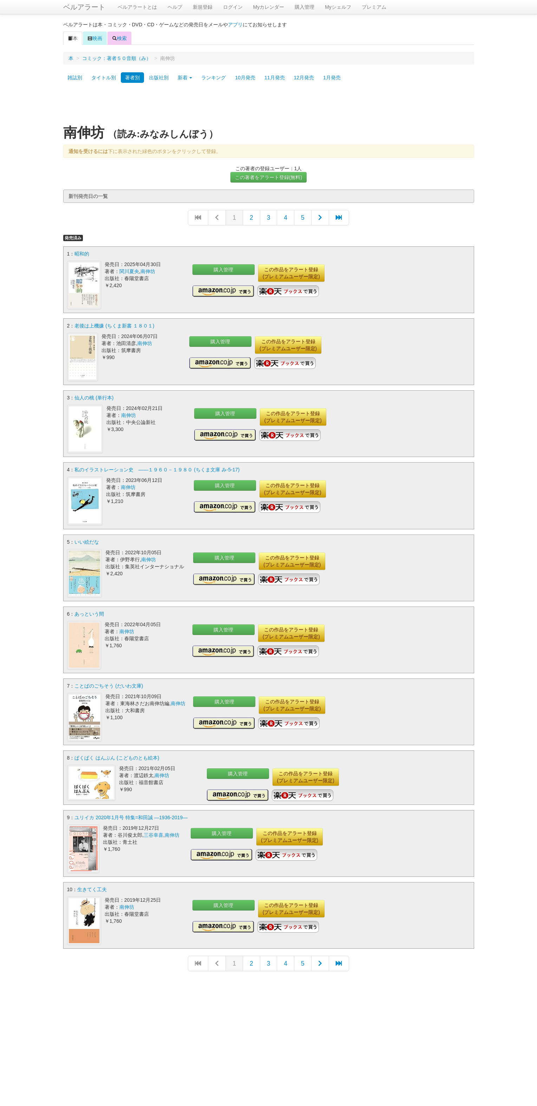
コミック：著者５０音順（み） (116, 58)
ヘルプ (175, 7)
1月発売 (332, 77)
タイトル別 (103, 77)
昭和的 (81, 254)
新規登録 (202, 7)
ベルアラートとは (137, 7)
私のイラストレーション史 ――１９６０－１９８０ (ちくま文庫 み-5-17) (157, 469)
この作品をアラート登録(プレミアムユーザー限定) (291, 273)
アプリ (235, 24)
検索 (119, 38)
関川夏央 (129, 271)
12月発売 (304, 77)
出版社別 (159, 77)
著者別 (132, 77)
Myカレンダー (268, 7)
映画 (94, 38)
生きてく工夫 (92, 889)
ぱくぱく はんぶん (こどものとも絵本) (116, 757)
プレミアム (374, 7)
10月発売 (245, 77)
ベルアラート (84, 7)
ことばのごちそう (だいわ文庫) (108, 685)
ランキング (213, 77)
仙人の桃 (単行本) (93, 397)
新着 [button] (185, 77)
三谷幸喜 (153, 834)
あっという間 (89, 613)
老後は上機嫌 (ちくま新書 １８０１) (114, 326)
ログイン (233, 7)
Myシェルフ (338, 7)
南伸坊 (147, 271)
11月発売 (274, 77)
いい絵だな (86, 541)
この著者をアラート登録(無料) (268, 177)
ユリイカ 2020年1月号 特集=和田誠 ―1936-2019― (131, 817)
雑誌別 (74, 77)
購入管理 (304, 7)
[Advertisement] (268, 106)
